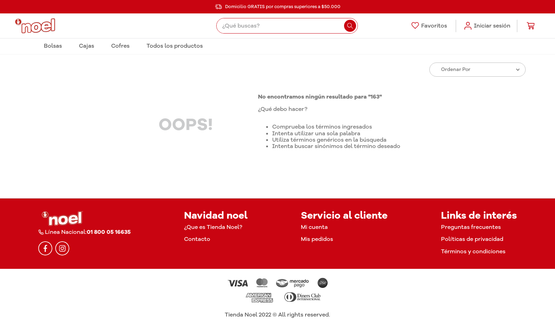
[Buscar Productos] (350, 26)
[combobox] (287, 26)
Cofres (120, 46)
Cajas (86, 46)
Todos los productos (175, 46)
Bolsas (53, 46)
